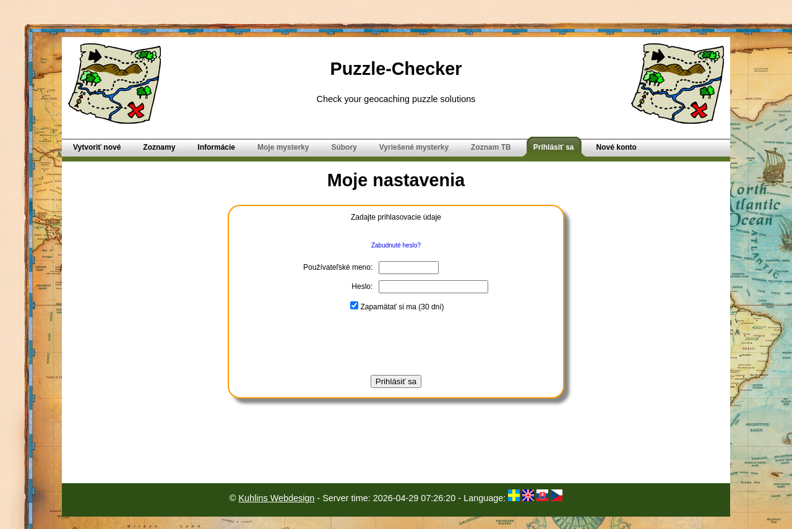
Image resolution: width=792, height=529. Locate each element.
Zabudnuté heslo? (396, 245)
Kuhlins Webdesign (276, 498)
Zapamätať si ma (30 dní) (397, 307)
